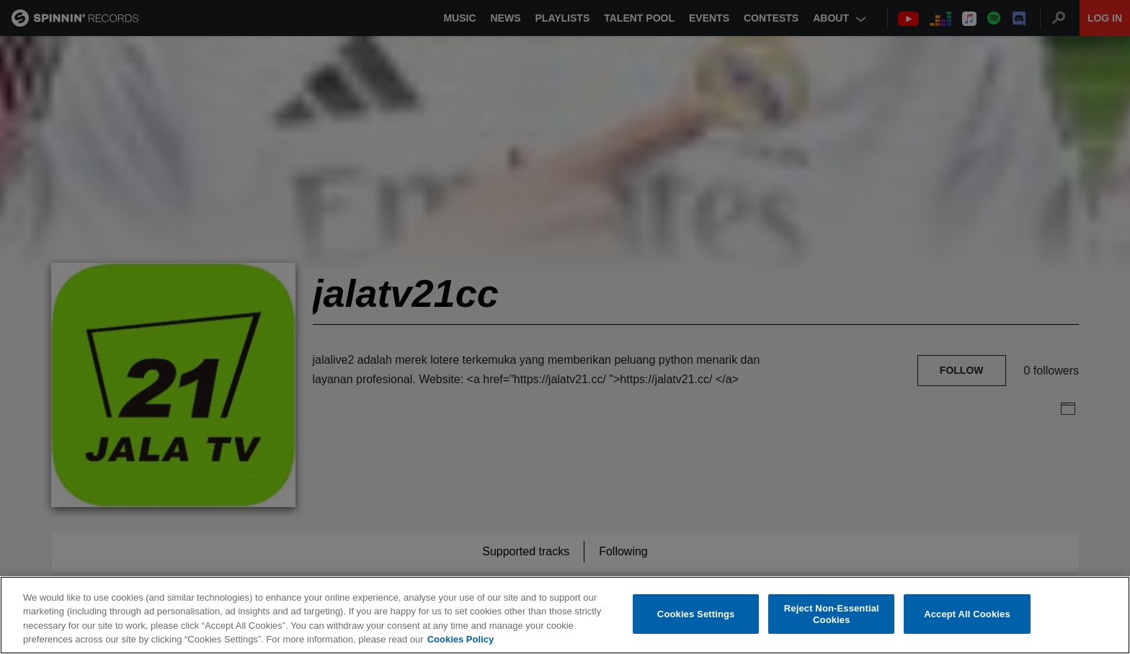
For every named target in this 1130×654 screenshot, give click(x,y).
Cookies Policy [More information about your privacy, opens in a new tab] (460, 639)
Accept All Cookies (967, 614)
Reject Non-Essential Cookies (831, 614)
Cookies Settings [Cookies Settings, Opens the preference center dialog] (696, 614)
